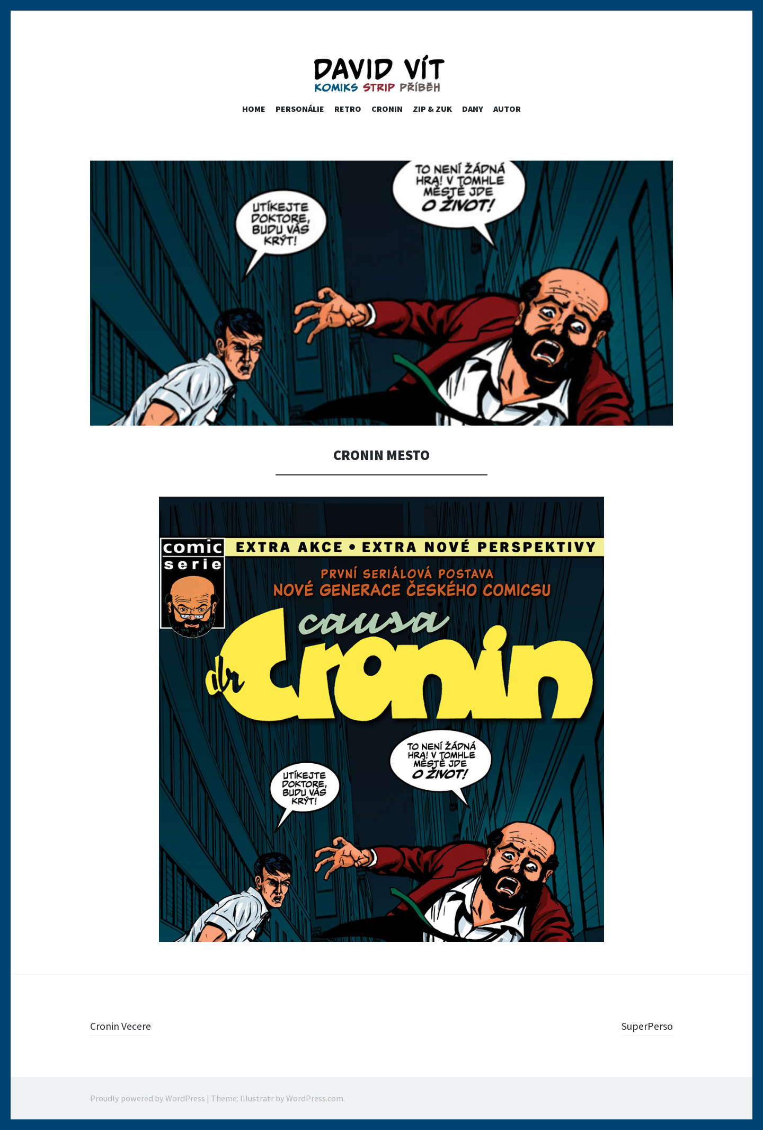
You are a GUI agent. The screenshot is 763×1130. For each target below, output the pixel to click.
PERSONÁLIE (300, 108)
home (253, 108)
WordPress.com (314, 1098)
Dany (472, 108)
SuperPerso (644, 1025)
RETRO (347, 108)
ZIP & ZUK (432, 108)
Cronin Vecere (124, 1025)
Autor (507, 108)
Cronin (387, 108)
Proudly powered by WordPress (147, 1098)
